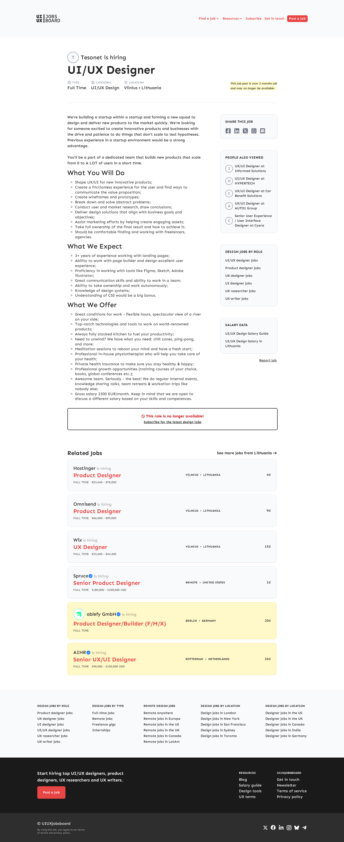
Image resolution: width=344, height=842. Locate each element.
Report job (268, 360)
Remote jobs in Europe (162, 719)
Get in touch (274, 19)
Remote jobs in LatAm (162, 742)
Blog (243, 779)
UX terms (247, 796)
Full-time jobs (103, 713)
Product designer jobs (243, 268)
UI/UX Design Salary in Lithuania (243, 343)
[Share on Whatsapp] (254, 131)
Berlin (191, 620)
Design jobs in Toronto (219, 736)
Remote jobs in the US (161, 724)
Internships (101, 730)
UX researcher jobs (240, 291)
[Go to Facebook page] (273, 827)
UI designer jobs (238, 283)
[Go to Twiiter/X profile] (265, 827)
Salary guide (250, 785)
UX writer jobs (236, 299)
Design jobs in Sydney (218, 730)
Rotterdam (194, 659)
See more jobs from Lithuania (244, 453)
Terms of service (292, 791)
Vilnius (131, 87)
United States (214, 582)
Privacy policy (290, 796)
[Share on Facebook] (228, 131)
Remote (192, 582)
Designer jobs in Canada (285, 724)
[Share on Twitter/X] (245, 131)
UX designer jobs (238, 276)
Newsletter (286, 785)
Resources (233, 19)
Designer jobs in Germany (286, 736)
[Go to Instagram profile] (289, 827)
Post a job (297, 19)
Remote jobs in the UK (161, 730)
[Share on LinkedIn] (237, 131)
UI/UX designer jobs (241, 260)
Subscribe (254, 19)
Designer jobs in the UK (284, 719)
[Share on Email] (262, 131)
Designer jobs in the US (283, 713)
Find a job (209, 19)
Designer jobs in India (283, 730)
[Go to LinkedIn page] (281, 827)
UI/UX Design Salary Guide (247, 334)
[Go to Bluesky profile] (296, 827)
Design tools (250, 791)
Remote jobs (102, 719)
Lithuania (151, 87)
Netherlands (218, 659)
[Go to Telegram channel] (304, 827)
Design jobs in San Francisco (223, 724)
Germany (209, 620)
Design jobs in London (218, 713)
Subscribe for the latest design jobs (172, 422)
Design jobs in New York (220, 719)
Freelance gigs (104, 724)
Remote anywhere (158, 713)
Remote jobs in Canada (162, 736)
